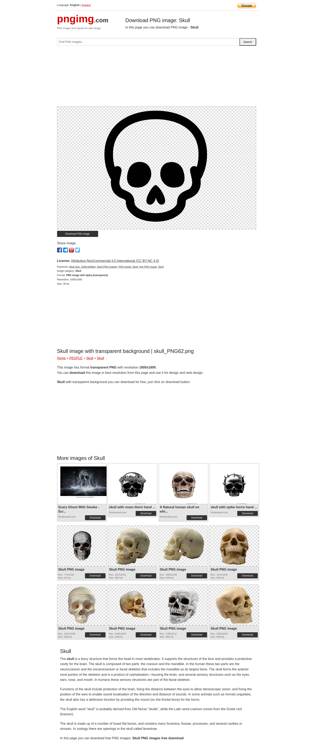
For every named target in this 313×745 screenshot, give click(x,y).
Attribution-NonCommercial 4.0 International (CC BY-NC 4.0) (115, 261)
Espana (86, 5)
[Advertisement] (156, 77)
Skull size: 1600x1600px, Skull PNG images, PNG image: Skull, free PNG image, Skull (116, 266)
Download (95, 517)
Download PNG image (77, 233)
